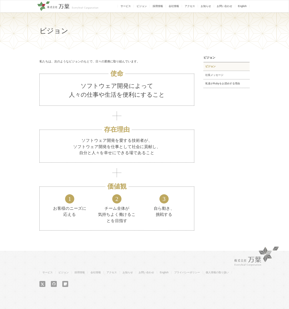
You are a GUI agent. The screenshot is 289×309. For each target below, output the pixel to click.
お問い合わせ (224, 6)
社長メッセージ (214, 74)
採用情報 (158, 6)
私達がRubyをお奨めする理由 (222, 83)
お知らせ (206, 6)
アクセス (190, 6)
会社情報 (174, 6)
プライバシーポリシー (187, 272)
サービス (126, 6)
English (242, 6)
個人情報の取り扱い (217, 272)
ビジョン (142, 6)
